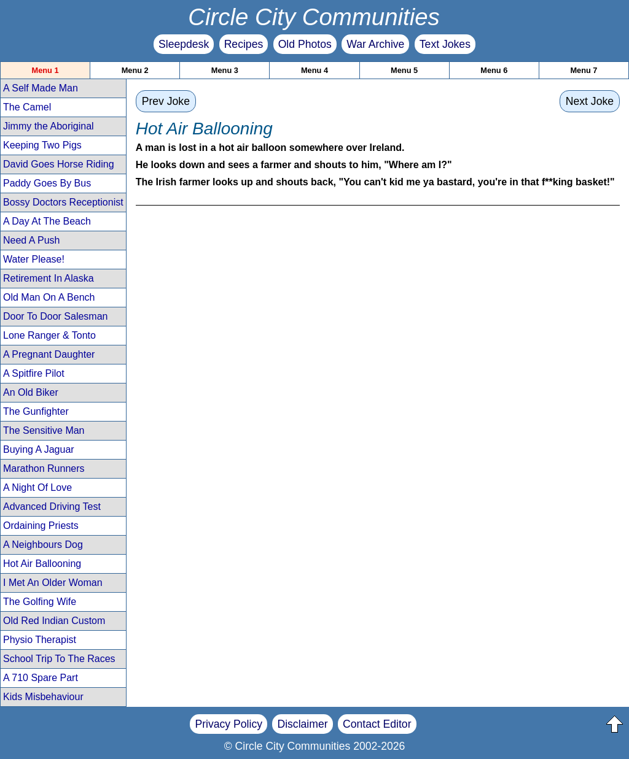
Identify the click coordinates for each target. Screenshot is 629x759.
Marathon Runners (44, 468)
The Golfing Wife (39, 601)
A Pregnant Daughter (49, 354)
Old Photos (305, 44)
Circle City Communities (314, 17)
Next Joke (590, 101)
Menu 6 (493, 70)
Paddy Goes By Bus (47, 183)
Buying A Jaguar (38, 449)
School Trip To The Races (59, 658)
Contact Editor (377, 724)
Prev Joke (166, 101)
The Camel (27, 107)
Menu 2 (135, 70)
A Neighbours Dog (43, 544)
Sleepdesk (183, 44)
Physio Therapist (39, 639)
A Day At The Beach (47, 221)
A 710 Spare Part (40, 677)
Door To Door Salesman (55, 316)
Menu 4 (314, 70)
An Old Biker (30, 392)
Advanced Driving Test (52, 506)
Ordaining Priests (41, 525)
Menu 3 (224, 70)
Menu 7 (583, 70)
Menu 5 (404, 70)
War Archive (375, 44)
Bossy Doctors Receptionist (63, 202)
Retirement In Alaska (48, 278)
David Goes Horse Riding (58, 164)
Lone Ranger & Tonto (49, 335)
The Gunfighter (36, 411)
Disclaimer (302, 724)
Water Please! (33, 259)
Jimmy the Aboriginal (48, 126)
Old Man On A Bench (49, 297)
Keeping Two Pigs (42, 145)
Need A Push (31, 240)
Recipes (244, 44)
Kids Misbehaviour (43, 697)
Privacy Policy (228, 724)
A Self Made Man (40, 88)
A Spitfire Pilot (33, 373)
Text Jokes (445, 44)
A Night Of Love (37, 487)
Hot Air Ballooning (42, 563)
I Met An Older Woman (53, 582)
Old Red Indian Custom (54, 620)
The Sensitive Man (44, 430)
